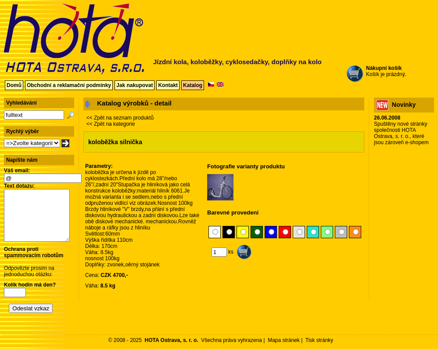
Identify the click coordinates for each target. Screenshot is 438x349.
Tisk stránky (319, 340)
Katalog (192, 85)
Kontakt (168, 85)
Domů (14, 85)
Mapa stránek (284, 340)
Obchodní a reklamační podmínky (69, 85)
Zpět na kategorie (114, 124)
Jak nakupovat (134, 85)
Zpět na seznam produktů (124, 118)
